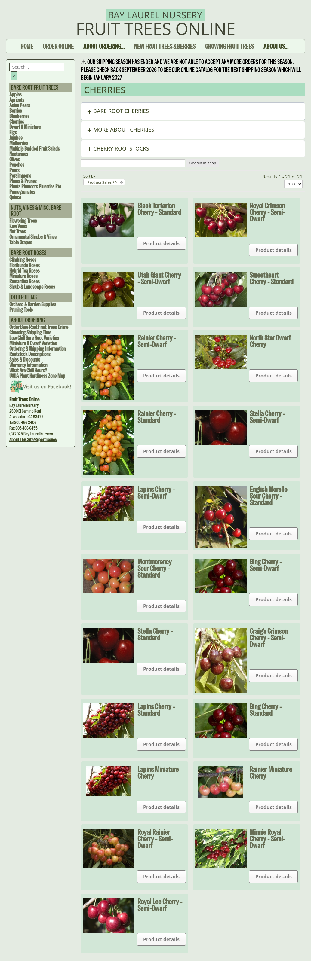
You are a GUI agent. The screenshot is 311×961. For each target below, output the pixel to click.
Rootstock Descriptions (30, 354)
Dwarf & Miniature (25, 127)
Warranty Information (28, 365)
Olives (14, 159)
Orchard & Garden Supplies (32, 304)
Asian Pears (19, 105)
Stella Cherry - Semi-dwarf (267, 417)
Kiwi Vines (18, 226)
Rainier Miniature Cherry (271, 772)
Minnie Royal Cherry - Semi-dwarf (267, 838)
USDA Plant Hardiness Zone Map (37, 375)
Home (26, 46)
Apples (15, 94)
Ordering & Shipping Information (37, 348)
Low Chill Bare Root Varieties (34, 337)
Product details (161, 243)
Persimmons (20, 175)
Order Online (58, 46)
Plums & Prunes (23, 181)
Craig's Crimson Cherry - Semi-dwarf (269, 637)
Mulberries (18, 143)
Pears (14, 170)
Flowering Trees (23, 220)
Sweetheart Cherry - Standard (272, 278)
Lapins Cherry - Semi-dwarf (156, 492)
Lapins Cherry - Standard (156, 710)
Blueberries (19, 116)
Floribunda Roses (24, 265)
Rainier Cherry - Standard (156, 417)
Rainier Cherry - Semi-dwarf (156, 341)
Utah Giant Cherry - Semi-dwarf (159, 278)
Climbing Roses (22, 259)
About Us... (275, 46)
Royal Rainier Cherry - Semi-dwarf (155, 838)
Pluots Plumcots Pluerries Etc (35, 186)
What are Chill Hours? (28, 370)
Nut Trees (17, 231)
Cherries (16, 121)
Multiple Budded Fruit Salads (34, 148)
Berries (15, 110)
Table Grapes (20, 242)
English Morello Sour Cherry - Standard (268, 495)
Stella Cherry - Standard (155, 634)
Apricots (16, 99)
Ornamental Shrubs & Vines (33, 236)
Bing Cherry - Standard (266, 710)
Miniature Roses (23, 276)
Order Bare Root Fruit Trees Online (38, 327)
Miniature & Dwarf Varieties (33, 343)
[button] (193, 111)
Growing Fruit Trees (229, 46)
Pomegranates (22, 191)
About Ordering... (104, 46)
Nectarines (18, 154)
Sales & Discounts (24, 359)
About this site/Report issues (33, 439)
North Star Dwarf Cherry (270, 341)
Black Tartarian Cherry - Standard (159, 209)
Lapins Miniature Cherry (158, 772)
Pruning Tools (21, 309)
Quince (15, 197)
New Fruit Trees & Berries (165, 46)
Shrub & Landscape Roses (32, 286)
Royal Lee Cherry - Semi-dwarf (159, 905)
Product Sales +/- (102, 182)
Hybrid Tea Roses (24, 270)
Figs (13, 132)
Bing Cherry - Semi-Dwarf (266, 565)
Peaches (16, 164)
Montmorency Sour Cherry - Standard (154, 568)
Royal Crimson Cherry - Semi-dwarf (267, 212)
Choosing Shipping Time (30, 332)
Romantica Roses (24, 281)
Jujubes (16, 137)
